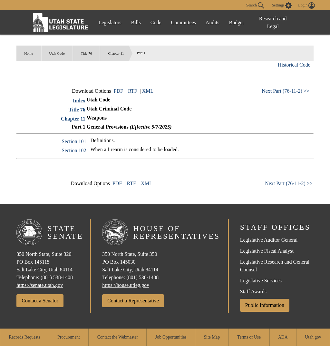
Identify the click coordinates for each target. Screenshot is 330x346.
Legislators (109, 22)
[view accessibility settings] (282, 5)
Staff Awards (253, 291)
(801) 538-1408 (57, 277)
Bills (136, 22)
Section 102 (74, 150)
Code (155, 22)
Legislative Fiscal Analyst (267, 251)
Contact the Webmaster (117, 337)
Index (79, 100)
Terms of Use (249, 337)
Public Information (264, 305)
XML (148, 91)
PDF (118, 91)
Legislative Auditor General (269, 240)
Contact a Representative (133, 300)
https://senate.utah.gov (39, 285)
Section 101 (74, 141)
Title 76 (86, 53)
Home (28, 53)
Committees (183, 22)
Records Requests (24, 337)
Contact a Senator (40, 300)
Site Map (212, 337)
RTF (132, 91)
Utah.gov (313, 337)
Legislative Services (261, 280)
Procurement (68, 337)
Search (255, 5)
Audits (212, 22)
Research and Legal (273, 22)
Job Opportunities (171, 337)
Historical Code (294, 65)
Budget (236, 22)
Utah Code (57, 53)
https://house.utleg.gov (125, 285)
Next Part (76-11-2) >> (285, 91)
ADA (282, 337)
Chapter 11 (116, 53)
